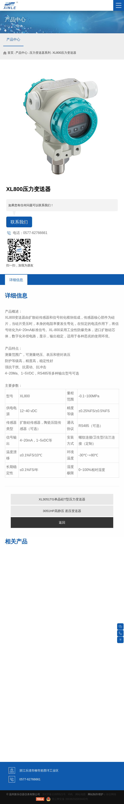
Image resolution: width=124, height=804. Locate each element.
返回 (62, 522)
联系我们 (19, 222)
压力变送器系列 (40, 52)
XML (70, 794)
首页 (11, 52)
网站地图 (80, 794)
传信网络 (111, 794)
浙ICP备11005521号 (54, 794)
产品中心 (13, 39)
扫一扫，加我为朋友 (19, 265)
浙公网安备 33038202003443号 (67, 799)
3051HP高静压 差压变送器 (62, 511)
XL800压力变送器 (64, 52)
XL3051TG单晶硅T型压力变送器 (62, 499)
